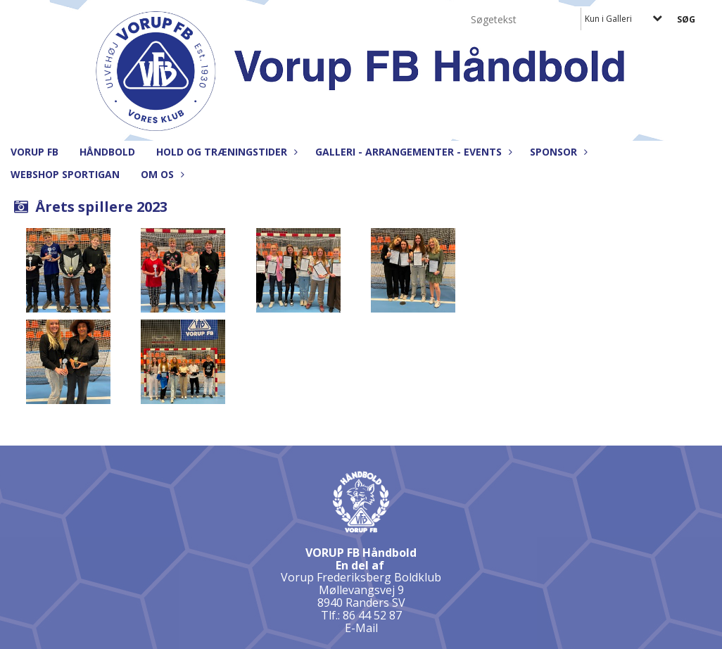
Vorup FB (34, 151)
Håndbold (107, 151)
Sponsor (557, 151)
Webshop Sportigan (65, 174)
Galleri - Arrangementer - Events (412, 151)
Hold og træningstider (225, 151)
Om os (161, 174)
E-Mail (361, 628)
